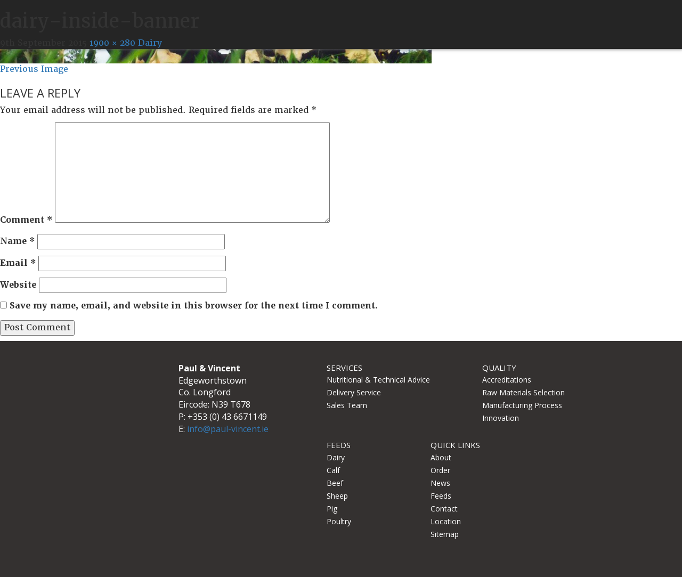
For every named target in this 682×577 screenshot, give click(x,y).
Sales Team (347, 405)
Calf (333, 470)
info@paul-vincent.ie (228, 429)
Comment (26, 219)
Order (440, 470)
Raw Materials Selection (523, 392)
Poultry (339, 521)
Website (18, 284)
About (441, 457)
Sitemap (445, 534)
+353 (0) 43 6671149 (227, 416)
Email (18, 263)
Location (446, 521)
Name (17, 241)
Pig (332, 508)
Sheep (337, 496)
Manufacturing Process (522, 405)
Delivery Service (354, 392)
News (440, 483)
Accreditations (506, 380)
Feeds (441, 496)
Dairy (150, 42)
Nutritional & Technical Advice (378, 380)
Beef (335, 483)
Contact (444, 508)
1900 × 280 (112, 42)
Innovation (500, 418)
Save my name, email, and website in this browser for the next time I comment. (194, 305)
